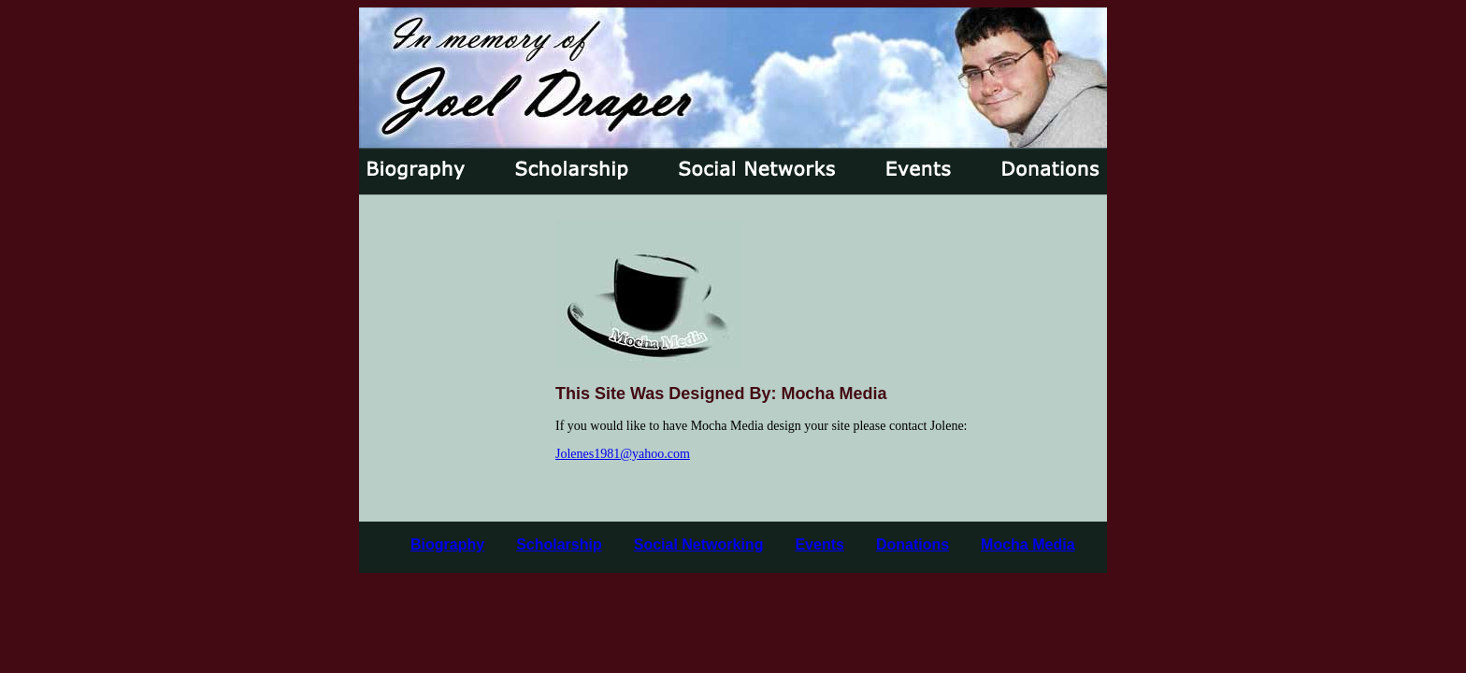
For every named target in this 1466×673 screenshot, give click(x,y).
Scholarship (559, 544)
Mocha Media (1027, 544)
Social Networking (699, 544)
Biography (447, 544)
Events (819, 544)
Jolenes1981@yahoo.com (622, 454)
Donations (912, 544)
